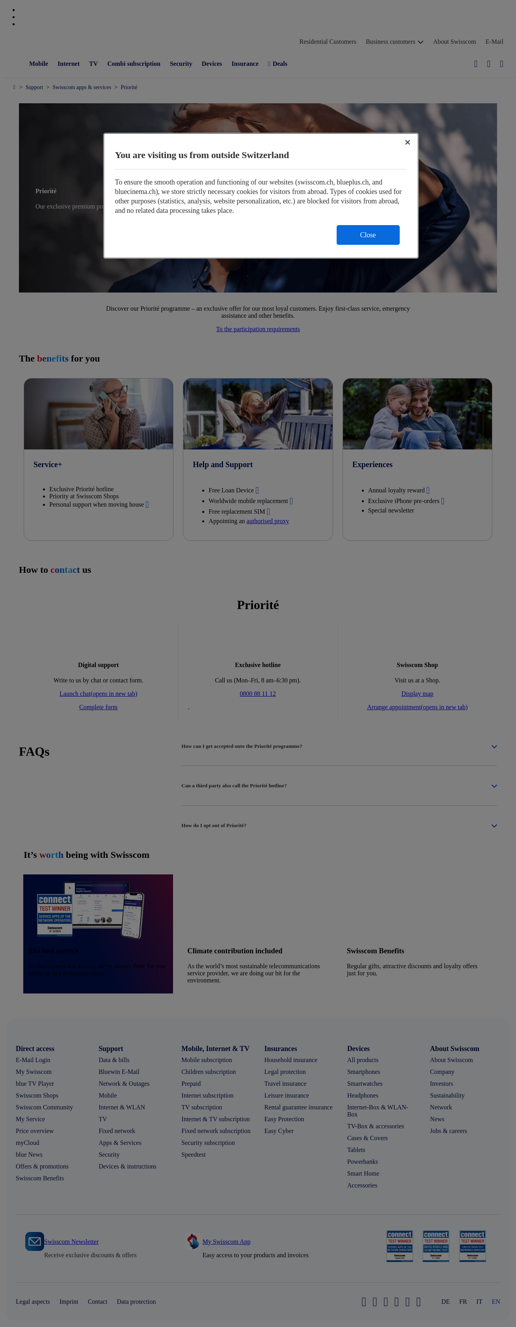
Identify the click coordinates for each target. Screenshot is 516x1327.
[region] (261, 196)
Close (368, 235)
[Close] (407, 142)
